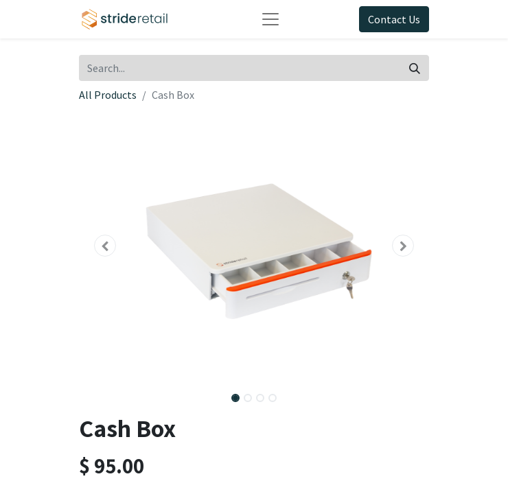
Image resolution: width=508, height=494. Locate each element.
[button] (105, 246)
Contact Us (394, 19)
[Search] (414, 68)
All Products (108, 95)
